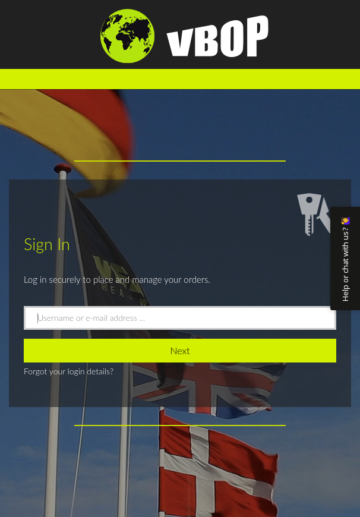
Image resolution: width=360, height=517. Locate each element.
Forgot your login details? (68, 371)
